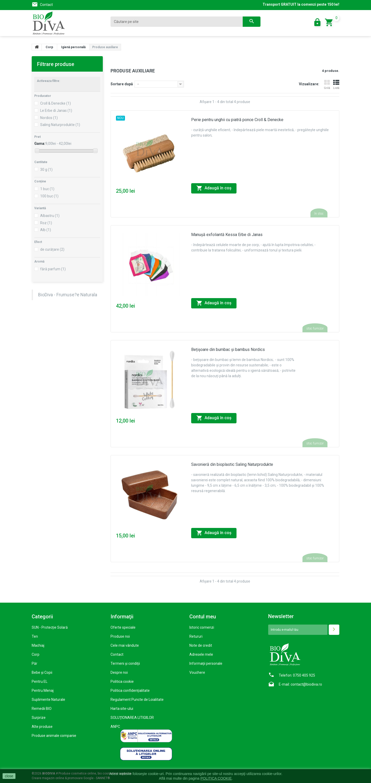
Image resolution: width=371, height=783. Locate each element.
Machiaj (38, 645)
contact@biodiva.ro (306, 684)
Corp (35, 654)
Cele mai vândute (125, 645)
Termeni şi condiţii (125, 663)
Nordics (49, 118)
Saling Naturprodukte (60, 125)
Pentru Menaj (43, 690)
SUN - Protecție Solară (50, 627)
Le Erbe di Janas (56, 110)
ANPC (115, 727)
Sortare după (122, 84)
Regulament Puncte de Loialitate (137, 699)
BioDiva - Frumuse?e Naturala (67, 294)
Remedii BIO (42, 708)
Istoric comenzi (201, 627)
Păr (34, 663)
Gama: (39, 143)
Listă (336, 85)
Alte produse (42, 727)
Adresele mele (201, 654)
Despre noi (119, 672)
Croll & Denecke (55, 103)
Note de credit (200, 645)
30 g (46, 169)
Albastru (50, 216)
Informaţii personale (205, 663)
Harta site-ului (122, 708)
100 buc (49, 196)
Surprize (39, 717)
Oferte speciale (123, 627)
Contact (46, 5)
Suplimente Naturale (48, 699)
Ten (35, 636)
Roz (46, 223)
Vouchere (197, 672)
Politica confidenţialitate (130, 690)
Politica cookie (122, 681)
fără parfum (53, 269)
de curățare (52, 249)
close (9, 776)
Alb (45, 230)
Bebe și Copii (42, 672)
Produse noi (120, 636)
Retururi (196, 636)
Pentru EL (39, 681)
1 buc (47, 189)
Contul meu (202, 616)
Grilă (327, 85)
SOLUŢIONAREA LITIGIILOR (132, 717)
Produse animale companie (54, 736)
